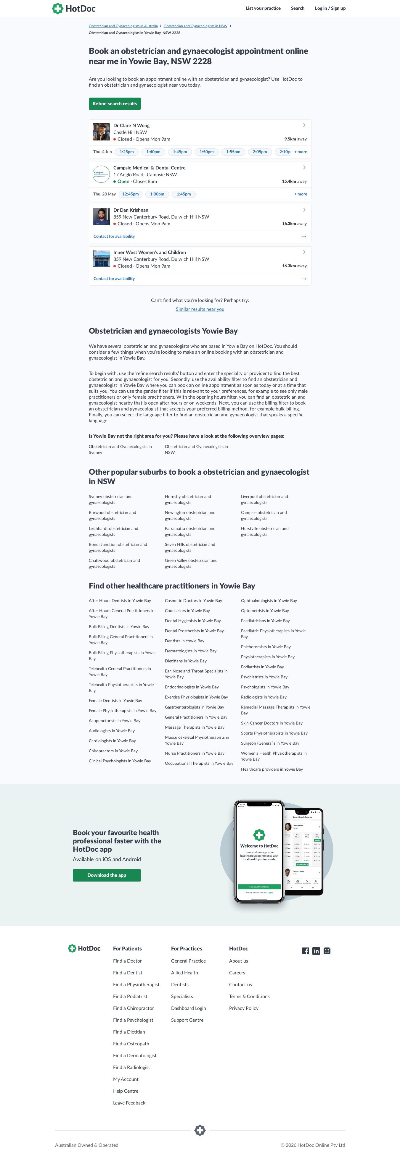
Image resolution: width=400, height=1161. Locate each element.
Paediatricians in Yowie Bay (265, 621)
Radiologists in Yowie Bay (264, 697)
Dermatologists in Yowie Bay (190, 651)
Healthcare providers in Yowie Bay (272, 769)
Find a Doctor (127, 961)
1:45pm (180, 152)
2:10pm (286, 152)
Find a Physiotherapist (136, 984)
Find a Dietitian (129, 1032)
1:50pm (207, 152)
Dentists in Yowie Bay (184, 641)
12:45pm (130, 194)
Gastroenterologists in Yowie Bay (194, 707)
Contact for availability (200, 237)
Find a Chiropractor (133, 1008)
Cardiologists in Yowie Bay (112, 741)
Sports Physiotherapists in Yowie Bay (274, 733)
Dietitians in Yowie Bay (186, 661)
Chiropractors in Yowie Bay (113, 751)
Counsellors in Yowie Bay (187, 611)
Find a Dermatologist (135, 1055)
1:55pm (233, 152)
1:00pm (157, 194)
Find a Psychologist (133, 1020)
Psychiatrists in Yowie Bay (264, 677)
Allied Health (184, 973)
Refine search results (115, 103)
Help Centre (125, 1091)
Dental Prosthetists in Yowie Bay (194, 631)
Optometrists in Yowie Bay (265, 611)
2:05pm (260, 152)
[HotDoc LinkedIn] (316, 951)
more (300, 152)
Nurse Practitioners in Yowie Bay (194, 753)
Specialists (182, 996)
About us (238, 961)
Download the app (106, 875)
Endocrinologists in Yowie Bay (192, 687)
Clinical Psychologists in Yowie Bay (120, 761)
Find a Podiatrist (130, 996)
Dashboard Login (188, 1008)
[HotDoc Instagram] (327, 951)
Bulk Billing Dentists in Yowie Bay (119, 627)
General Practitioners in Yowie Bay (196, 717)
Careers (237, 973)
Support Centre (187, 1020)
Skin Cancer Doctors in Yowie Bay (272, 723)
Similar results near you (200, 309)
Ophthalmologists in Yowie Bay (269, 601)
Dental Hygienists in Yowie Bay (193, 621)
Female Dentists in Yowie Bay (115, 701)
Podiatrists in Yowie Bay (262, 667)
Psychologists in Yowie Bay (265, 687)
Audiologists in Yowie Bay (112, 731)
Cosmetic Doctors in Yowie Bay (193, 601)
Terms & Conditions (249, 996)
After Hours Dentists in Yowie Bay (120, 601)
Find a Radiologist (131, 1067)
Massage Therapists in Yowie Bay (194, 727)
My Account (126, 1079)
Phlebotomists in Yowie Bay (266, 647)
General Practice (188, 961)
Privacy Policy (243, 1008)
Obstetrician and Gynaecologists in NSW (195, 26)
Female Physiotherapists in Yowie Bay (122, 711)
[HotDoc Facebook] (305, 951)
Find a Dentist (127, 973)
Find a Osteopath (131, 1044)
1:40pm (153, 152)
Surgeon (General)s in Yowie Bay (270, 743)
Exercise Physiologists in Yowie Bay (196, 697)
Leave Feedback (129, 1103)
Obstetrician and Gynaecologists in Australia (123, 26)
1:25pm (127, 152)
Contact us (240, 984)
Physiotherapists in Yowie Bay (268, 657)
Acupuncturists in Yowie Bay (114, 721)
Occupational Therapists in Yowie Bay (199, 763)
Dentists (180, 984)
